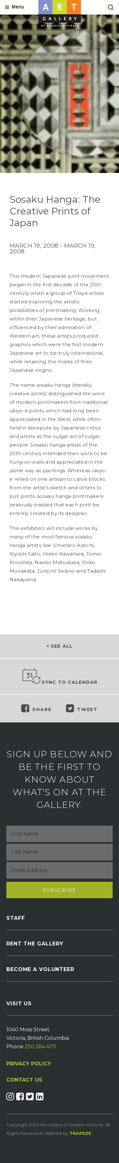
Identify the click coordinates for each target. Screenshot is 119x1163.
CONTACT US (24, 1080)
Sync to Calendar (60, 676)
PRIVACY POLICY (28, 1064)
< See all (59, 646)
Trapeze (80, 1133)
